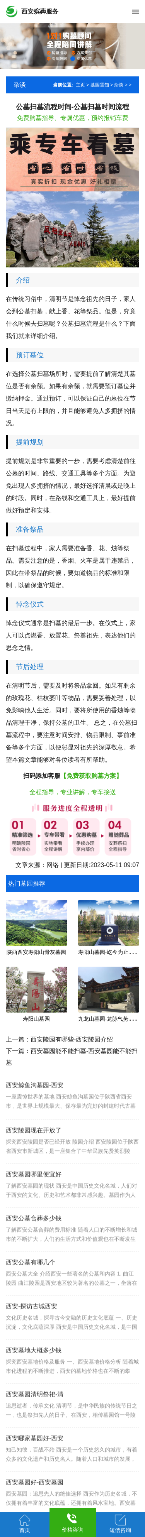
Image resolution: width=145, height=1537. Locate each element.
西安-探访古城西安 (31, 1330)
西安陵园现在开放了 (33, 1154)
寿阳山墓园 (36, 1019)
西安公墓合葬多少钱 (33, 1242)
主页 (80, 85)
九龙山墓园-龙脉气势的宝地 (111, 1019)
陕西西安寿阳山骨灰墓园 (36, 952)
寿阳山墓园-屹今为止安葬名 (111, 952)
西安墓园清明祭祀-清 (34, 1418)
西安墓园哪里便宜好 (33, 1198)
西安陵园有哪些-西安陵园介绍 (72, 1039)
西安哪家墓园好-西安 (34, 1462)
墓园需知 (99, 85)
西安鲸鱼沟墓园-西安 (34, 1104)
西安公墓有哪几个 (30, 1286)
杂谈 (118, 85)
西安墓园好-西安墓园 (34, 1506)
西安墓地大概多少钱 (33, 1374)
